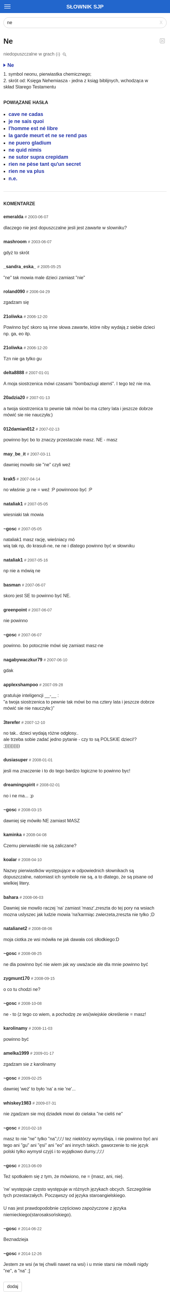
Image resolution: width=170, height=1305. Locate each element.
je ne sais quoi (26, 121)
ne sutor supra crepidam (38, 157)
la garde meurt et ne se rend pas (48, 135)
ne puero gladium (30, 143)
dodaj (12, 1286)
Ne (8, 65)
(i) (58, 54)
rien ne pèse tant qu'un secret (45, 164)
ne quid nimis (25, 150)
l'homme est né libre (33, 128)
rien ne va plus (26, 171)
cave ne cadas (26, 114)
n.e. (13, 178)
